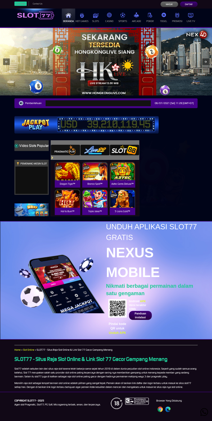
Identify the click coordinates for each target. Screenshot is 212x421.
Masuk (169, 4)
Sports (122, 17)
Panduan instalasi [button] (140, 315)
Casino (109, 17)
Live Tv (191, 17)
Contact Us (37, 3)
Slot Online (28, 349)
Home (17, 349)
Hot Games (82, 17)
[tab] (65, 150)
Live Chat (20, 3)
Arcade (136, 17)
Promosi (177, 17)
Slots (95, 17)
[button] (6, 61)
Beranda (68, 17)
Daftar (189, 4)
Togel (163, 17)
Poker (150, 17)
